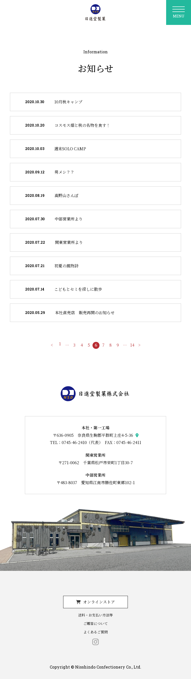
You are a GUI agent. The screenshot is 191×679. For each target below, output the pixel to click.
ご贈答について (95, 623)
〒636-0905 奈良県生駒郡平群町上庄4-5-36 (93, 435)
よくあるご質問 (95, 632)
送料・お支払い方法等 (95, 615)
